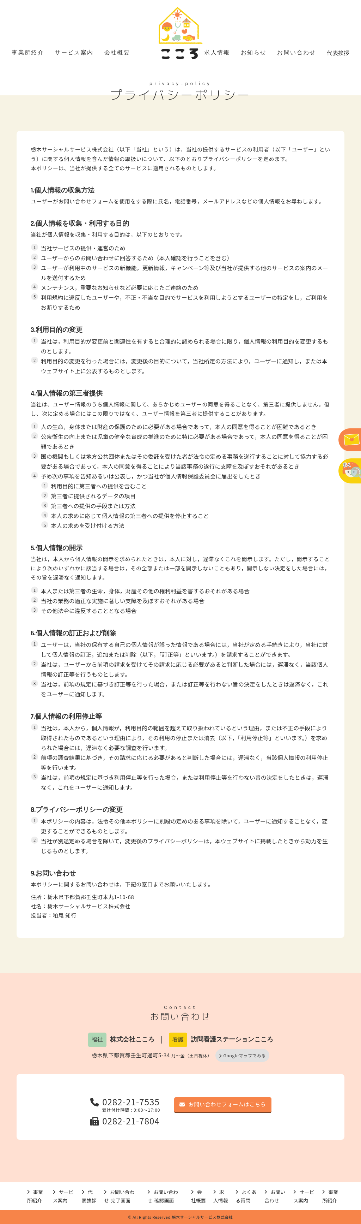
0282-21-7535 (125, 1101)
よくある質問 (245, 1196)
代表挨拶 (338, 52)
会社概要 (117, 52)
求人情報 (217, 52)
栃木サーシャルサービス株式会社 (72, 149)
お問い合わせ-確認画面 (162, 1196)
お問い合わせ (296, 52)
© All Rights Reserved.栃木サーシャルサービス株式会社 (180, 1217)
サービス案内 (74, 52)
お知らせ (254, 52)
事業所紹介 (28, 52)
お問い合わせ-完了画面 (119, 1196)
